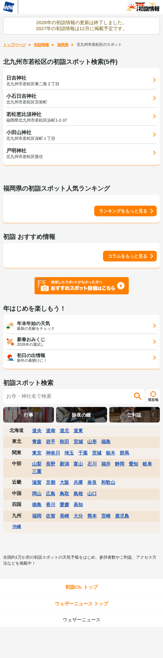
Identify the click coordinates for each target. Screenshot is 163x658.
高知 (78, 504)
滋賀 (36, 482)
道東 (78, 430)
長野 (50, 463)
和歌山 (108, 482)
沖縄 (16, 526)
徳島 (36, 504)
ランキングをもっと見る (123, 210)
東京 (36, 452)
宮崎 (106, 516)
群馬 (124, 452)
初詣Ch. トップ (81, 587)
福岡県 (62, 45)
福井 (106, 463)
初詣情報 (41, 45)
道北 (64, 430)
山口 (92, 493)
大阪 (64, 482)
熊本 (92, 516)
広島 (50, 493)
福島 (106, 441)
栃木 (110, 452)
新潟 (64, 463)
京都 (50, 482)
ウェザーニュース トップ (81, 603)
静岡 (119, 463)
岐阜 (147, 463)
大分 (78, 516)
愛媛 (64, 504)
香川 (50, 504)
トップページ (14, 45)
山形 (92, 441)
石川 (92, 463)
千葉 (83, 452)
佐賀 (50, 516)
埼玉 (69, 452)
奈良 (92, 482)
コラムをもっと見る (127, 256)
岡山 (36, 493)
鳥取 (64, 493)
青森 (36, 441)
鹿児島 (122, 516)
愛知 (133, 463)
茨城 (96, 452)
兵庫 (78, 482)
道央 (36, 430)
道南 (50, 430)
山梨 (36, 463)
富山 (78, 463)
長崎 (64, 516)
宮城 (78, 441)
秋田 (64, 441)
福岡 (36, 516)
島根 (78, 493)
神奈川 (53, 452)
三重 (36, 471)
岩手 (50, 441)
